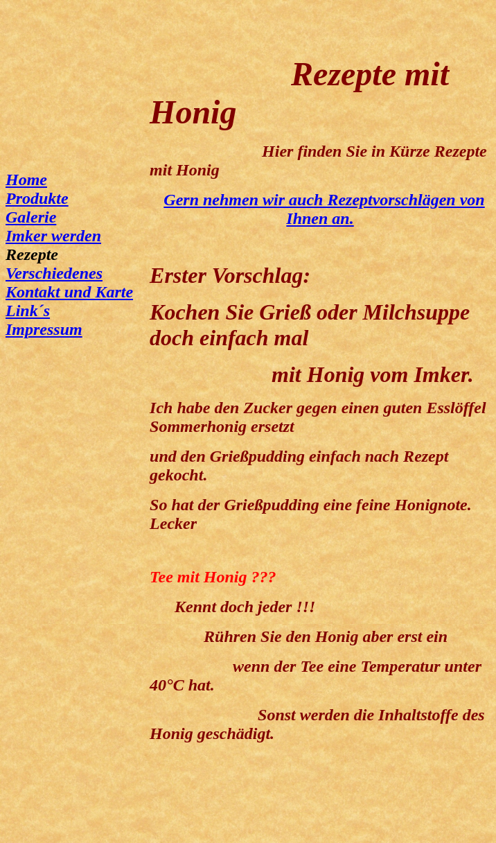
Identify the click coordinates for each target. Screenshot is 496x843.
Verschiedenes (54, 273)
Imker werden (53, 236)
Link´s (28, 311)
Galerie (31, 217)
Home (26, 180)
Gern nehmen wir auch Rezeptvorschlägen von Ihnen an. (323, 209)
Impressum (44, 329)
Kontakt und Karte (69, 292)
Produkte (37, 198)
